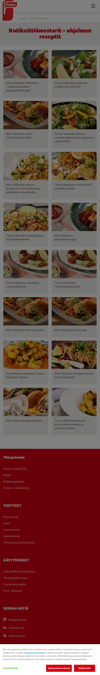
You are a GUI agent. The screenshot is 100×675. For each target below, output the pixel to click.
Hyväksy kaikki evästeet (59, 668)
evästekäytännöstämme (35, 652)
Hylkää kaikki (84, 668)
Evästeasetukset (10, 668)
